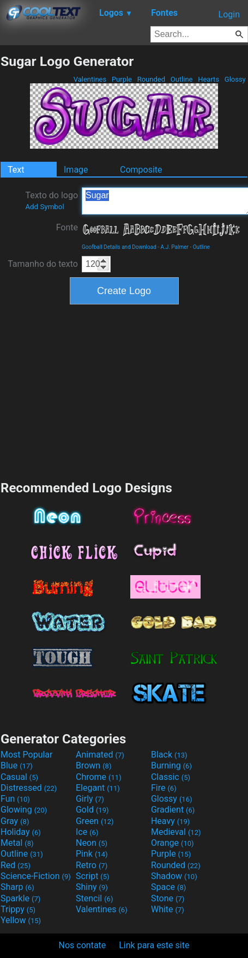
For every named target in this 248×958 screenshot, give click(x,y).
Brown (93, 765)
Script (93, 876)
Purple (122, 79)
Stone (167, 898)
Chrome (99, 777)
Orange (172, 843)
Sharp (17, 887)
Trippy (18, 909)
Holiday (21, 832)
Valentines (89, 79)
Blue (17, 765)
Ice (87, 832)
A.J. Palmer (175, 247)
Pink (92, 854)
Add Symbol (44, 207)
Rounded (151, 79)
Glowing (24, 809)
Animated (100, 754)
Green (95, 821)
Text (16, 169)
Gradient (173, 809)
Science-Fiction (36, 876)
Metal (17, 843)
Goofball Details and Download (119, 247)
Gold (92, 809)
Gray (15, 821)
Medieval (176, 832)
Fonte (67, 227)
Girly (90, 799)
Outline (181, 79)
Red (16, 865)
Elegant (98, 788)
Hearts (208, 79)
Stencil (94, 898)
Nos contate (82, 945)
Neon (91, 843)
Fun (15, 799)
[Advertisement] (124, 391)
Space (168, 887)
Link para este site (154, 945)
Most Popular (27, 754)
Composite (141, 169)
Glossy (235, 79)
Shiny (92, 887)
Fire (164, 788)
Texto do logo (51, 200)
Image (76, 169)
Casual (19, 777)
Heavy (170, 821)
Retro (91, 865)
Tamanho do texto (43, 264)
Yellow (21, 920)
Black (169, 754)
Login (229, 14)
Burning (171, 765)
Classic (170, 777)
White (167, 909)
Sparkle (20, 898)
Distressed (29, 788)
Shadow (174, 876)
